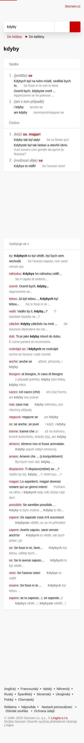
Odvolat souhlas (17, 711)
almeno (14, 444)
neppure (14, 417)
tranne (13, 431)
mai (11, 404)
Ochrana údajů (44, 711)
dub (11, 336)
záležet (14, 324)
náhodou (15, 273)
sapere (14, 517)
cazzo (13, 392)
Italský (47, 689)
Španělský (25, 694)
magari (34, 134)
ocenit (13, 286)
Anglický (10, 689)
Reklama (10, 707)
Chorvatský (26, 699)
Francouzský (29, 689)
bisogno (14, 374)
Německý (63, 689)
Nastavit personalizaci (57, 707)
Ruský (8, 694)
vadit (12, 311)
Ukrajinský (63, 694)
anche (13, 361)
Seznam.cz (72, 6)
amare (13, 456)
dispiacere (16, 469)
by (10, 256)
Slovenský (44, 694)
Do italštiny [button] (36, 37)
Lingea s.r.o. (59, 718)
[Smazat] (49, 26)
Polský (8, 699)
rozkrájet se (17, 349)
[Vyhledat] (24, 26)
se (30, 75)
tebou (13, 299)
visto (12, 573)
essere (13, 585)
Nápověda (28, 707)
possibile (15, 505)
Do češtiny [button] (14, 37)
